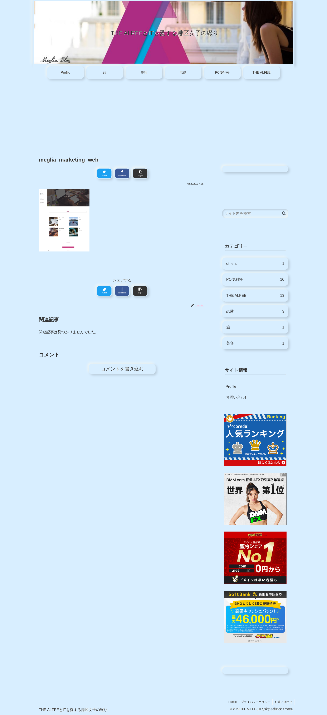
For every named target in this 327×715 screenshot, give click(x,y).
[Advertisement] (163, 114)
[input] (255, 213)
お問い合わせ (237, 397)
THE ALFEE (255, 295)
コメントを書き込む (122, 368)
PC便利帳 (255, 279)
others (255, 263)
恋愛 (255, 311)
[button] (284, 213)
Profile (231, 386)
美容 (255, 343)
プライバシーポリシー (255, 702)
